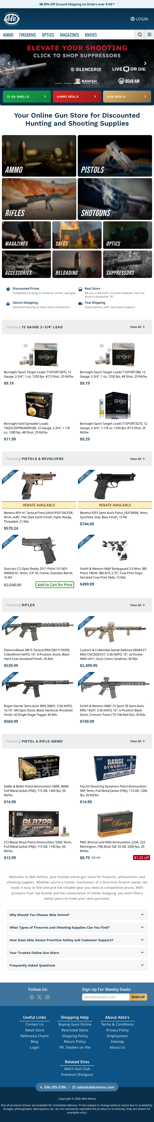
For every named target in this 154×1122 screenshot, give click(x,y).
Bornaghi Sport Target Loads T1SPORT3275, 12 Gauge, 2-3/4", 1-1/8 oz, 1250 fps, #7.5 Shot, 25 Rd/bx (113, 427)
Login (34, 1047)
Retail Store (34, 1030)
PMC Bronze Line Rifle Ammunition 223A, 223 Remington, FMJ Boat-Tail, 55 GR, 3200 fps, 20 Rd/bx (112, 846)
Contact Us (35, 1024)
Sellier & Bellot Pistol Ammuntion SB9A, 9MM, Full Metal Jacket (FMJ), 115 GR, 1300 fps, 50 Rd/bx (36, 790)
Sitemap (117, 1041)
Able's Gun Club (77, 1068)
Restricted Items (74, 1030)
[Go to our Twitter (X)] (39, 997)
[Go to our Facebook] (31, 997)
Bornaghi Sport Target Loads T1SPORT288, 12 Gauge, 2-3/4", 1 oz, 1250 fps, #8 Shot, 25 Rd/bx (113, 374)
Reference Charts (34, 1036)
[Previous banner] (9, 64)
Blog (34, 1041)
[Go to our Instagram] (47, 997)
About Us (117, 1047)
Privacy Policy (117, 1030)
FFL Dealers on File (74, 1047)
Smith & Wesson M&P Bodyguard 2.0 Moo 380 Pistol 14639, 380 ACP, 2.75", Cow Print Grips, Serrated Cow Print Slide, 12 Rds (113, 572)
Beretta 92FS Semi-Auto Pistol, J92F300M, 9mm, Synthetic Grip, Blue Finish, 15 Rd (114, 514)
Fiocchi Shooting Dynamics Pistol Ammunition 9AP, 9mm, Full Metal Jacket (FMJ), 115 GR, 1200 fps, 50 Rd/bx (113, 790)
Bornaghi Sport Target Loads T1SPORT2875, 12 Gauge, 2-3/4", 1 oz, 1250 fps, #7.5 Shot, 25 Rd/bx (39, 374)
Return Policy (75, 1041)
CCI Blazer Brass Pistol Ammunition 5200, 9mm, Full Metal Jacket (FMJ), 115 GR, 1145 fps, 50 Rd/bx (38, 846)
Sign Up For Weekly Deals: (106, 989)
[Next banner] (145, 64)
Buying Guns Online (74, 1024)
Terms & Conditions (117, 1024)
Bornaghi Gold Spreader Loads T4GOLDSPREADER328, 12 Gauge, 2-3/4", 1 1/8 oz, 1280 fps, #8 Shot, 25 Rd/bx (37, 427)
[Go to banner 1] (58, 83)
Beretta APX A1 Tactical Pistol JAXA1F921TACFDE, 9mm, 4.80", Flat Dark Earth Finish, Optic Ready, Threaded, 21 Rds (38, 517)
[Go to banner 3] (77, 83)
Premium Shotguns (77, 1074)
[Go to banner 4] (86, 83)
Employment (117, 1036)
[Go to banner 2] (67, 83)
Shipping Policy (75, 1036)
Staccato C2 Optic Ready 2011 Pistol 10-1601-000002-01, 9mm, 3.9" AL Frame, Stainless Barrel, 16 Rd (38, 572)
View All (138, 327)
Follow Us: (38, 989)
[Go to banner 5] (95, 83)
